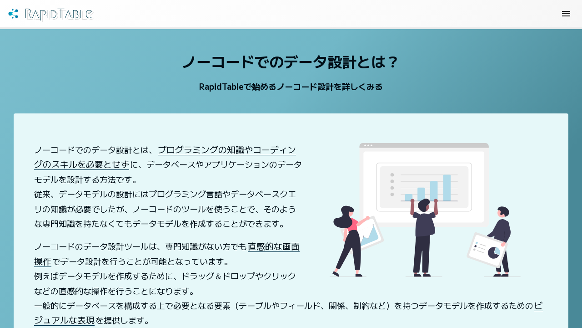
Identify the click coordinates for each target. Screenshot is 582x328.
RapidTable (73, 16)
